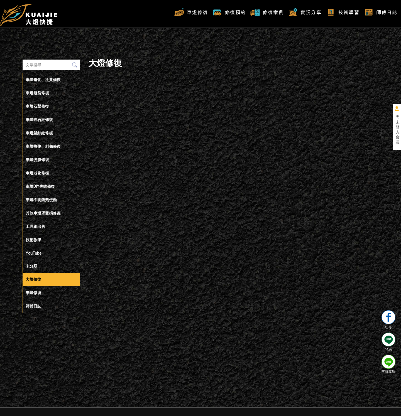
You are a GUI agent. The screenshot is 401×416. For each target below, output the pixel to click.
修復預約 (235, 12)
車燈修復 (197, 12)
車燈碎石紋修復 (39, 119)
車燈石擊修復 (37, 106)
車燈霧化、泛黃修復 (43, 79)
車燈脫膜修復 (37, 159)
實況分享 (311, 12)
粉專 (388, 319)
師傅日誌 (386, 12)
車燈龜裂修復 (37, 93)
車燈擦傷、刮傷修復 (43, 146)
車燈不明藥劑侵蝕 (41, 200)
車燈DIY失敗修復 (40, 186)
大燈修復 (33, 279)
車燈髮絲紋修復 (39, 133)
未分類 (31, 266)
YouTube (33, 253)
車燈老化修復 (37, 173)
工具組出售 (35, 226)
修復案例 (273, 12)
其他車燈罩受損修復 (43, 213)
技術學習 (349, 12)
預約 (388, 342)
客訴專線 (388, 364)
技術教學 (33, 240)
